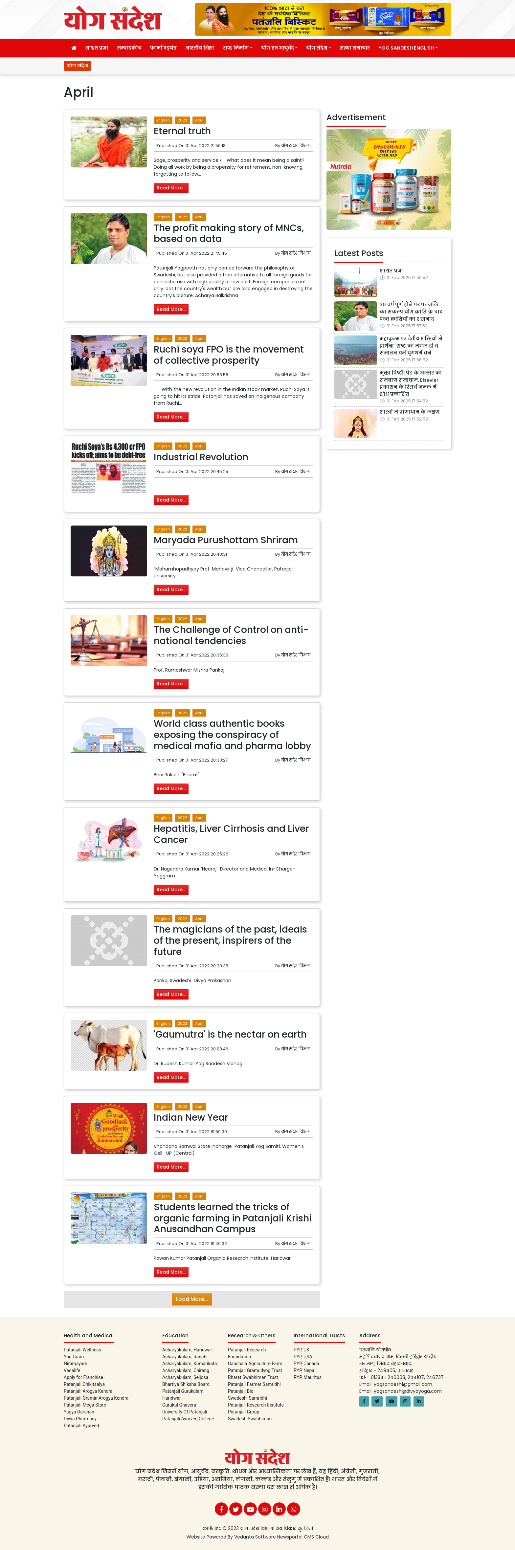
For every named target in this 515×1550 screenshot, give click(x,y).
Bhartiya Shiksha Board (186, 1384)
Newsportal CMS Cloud (303, 1537)
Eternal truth (182, 131)
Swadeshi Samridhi (247, 1398)
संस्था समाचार (355, 48)
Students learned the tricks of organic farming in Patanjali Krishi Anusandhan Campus (233, 1218)
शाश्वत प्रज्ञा (96, 48)
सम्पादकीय (129, 48)
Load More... (192, 1299)
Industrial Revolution (201, 457)
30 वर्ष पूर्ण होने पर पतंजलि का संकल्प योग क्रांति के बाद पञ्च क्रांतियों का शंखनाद (411, 311)
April (199, 120)
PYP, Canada (306, 1363)
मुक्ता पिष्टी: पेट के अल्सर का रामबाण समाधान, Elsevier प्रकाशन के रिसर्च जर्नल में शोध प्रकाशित (411, 384)
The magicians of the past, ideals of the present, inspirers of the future (230, 940)
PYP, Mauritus (308, 1377)
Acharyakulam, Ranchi (185, 1356)
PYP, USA (303, 1356)
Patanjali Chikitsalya (84, 1384)
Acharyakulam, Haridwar (187, 1349)
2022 (182, 120)
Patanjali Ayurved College (188, 1418)
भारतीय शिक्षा (199, 48)
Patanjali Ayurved (81, 1425)
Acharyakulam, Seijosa (185, 1377)
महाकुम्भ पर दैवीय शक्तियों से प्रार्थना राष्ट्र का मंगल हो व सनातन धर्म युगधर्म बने (411, 345)
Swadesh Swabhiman (250, 1418)
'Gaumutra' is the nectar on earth (230, 1034)
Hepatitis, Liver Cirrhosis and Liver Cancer (231, 834)
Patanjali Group (243, 1411)
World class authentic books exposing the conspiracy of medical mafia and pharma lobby (232, 734)
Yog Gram (74, 1356)
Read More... (171, 187)
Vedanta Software (255, 1537)
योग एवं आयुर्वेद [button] (277, 48)
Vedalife (72, 1370)
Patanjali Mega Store (85, 1405)
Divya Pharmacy (80, 1418)
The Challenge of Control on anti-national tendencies (231, 635)
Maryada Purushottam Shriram (226, 540)
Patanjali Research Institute (256, 1405)
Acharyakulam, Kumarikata (189, 1363)
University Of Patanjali (184, 1411)
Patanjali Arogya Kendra (88, 1391)
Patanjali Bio (241, 1391)
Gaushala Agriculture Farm (255, 1363)
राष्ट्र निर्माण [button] (236, 48)
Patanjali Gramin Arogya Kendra (96, 1398)
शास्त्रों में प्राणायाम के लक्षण (409, 412)
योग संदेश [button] (316, 48)
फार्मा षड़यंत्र (163, 48)
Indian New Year (191, 1117)
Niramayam (75, 1363)
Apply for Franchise (83, 1377)
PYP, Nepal (304, 1370)
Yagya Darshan (79, 1411)
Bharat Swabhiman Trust (253, 1377)
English (163, 120)
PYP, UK (301, 1349)
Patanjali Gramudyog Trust (255, 1370)
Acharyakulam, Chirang (185, 1370)
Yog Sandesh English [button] (406, 48)
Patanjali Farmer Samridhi (254, 1384)
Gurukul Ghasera (179, 1405)
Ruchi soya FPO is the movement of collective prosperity (229, 355)
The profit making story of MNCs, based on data (229, 234)
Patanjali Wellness (82, 1349)
